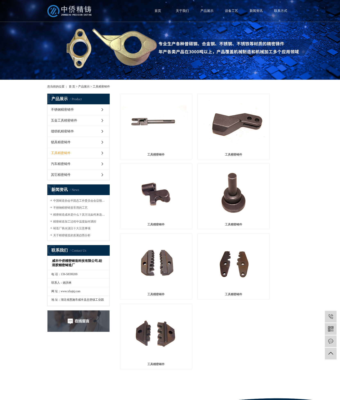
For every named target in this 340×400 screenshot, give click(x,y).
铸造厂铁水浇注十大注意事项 (71, 228)
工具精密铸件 (101, 86)
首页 (158, 10)
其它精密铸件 (61, 174)
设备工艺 (231, 10)
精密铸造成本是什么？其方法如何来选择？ (80, 214)
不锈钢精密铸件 (62, 109)
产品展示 (206, 10)
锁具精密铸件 (61, 142)
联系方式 (280, 10)
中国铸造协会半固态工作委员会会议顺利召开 (80, 200)
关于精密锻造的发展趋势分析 (71, 235)
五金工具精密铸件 (64, 120)
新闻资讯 (256, 10)
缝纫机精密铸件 (62, 131)
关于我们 (182, 10)
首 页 (72, 86)
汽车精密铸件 (61, 164)
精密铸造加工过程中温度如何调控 (74, 221)
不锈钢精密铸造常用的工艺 (70, 207)
